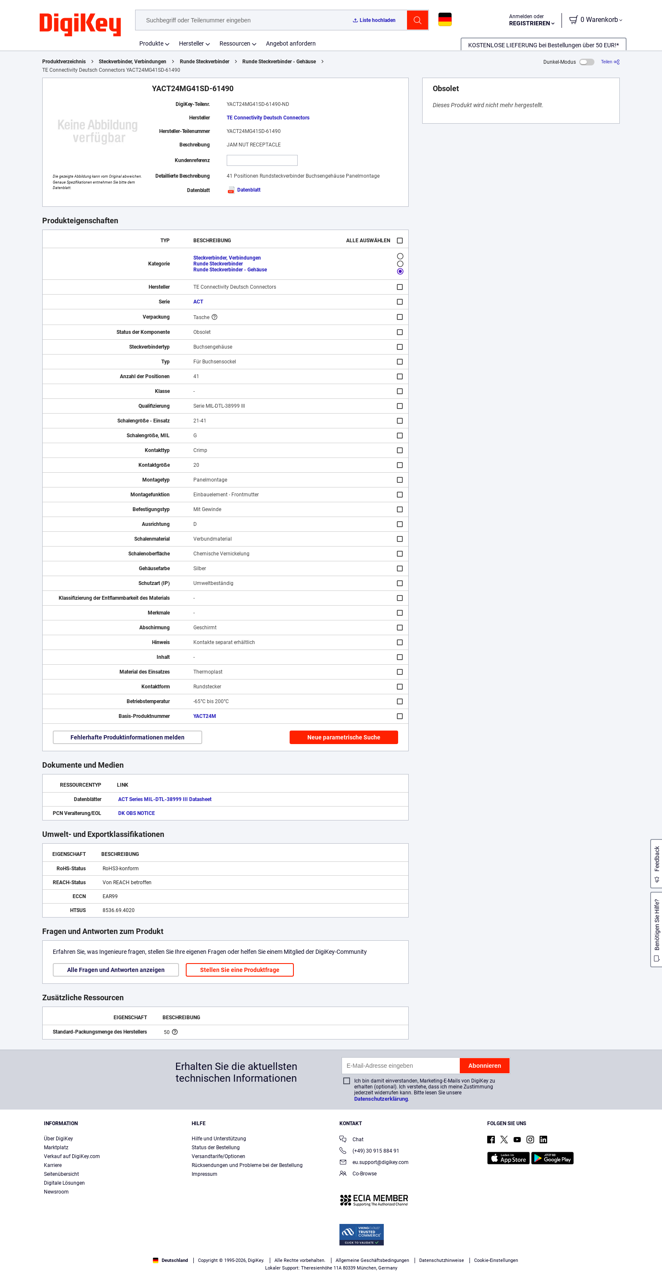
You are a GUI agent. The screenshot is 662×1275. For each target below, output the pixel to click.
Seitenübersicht (61, 1174)
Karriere (53, 1165)
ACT (198, 302)
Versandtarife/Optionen (218, 1156)
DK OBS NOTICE (136, 813)
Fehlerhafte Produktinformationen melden (127, 737)
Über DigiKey (58, 1139)
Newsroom (56, 1192)
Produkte (151, 43)
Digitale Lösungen (64, 1183)
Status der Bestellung (216, 1147)
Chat (351, 1140)
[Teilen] (610, 61)
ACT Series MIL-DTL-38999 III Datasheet (165, 799)
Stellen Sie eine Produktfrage (239, 969)
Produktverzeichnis (64, 62)
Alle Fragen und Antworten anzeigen (116, 969)
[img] (80, 25)
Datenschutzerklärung (381, 1099)
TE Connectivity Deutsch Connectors (268, 118)
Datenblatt (243, 190)
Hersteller (191, 43)
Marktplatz (56, 1147)
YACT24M (204, 716)
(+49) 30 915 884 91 (369, 1152)
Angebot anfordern (291, 43)
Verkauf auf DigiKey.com (72, 1156)
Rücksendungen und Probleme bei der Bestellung (247, 1165)
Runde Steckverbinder (204, 62)
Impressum (204, 1174)
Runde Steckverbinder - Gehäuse (279, 62)
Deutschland (170, 1260)
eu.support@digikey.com (374, 1163)
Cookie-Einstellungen (496, 1260)
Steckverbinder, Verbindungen (132, 62)
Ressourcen (235, 43)
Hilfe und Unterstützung (219, 1139)
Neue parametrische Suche (343, 737)
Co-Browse (358, 1174)
